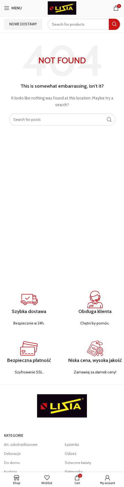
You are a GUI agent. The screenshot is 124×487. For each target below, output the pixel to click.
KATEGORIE (13, 435)
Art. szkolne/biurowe (20, 444)
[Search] (83, 24)
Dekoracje (12, 453)
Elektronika (73, 471)
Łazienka (72, 444)
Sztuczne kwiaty (78, 462)
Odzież (71, 453)
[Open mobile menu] (13, 8)
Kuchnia (10, 471)
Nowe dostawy (23, 24)
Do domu (12, 462)
